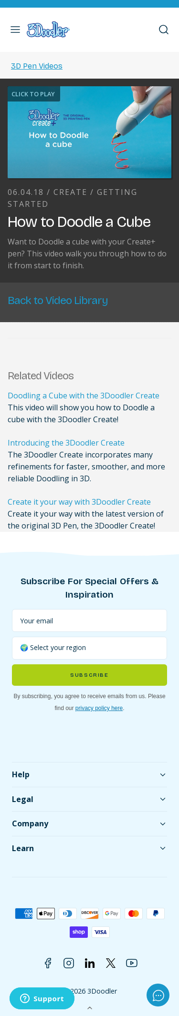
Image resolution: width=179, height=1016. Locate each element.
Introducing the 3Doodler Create (66, 442)
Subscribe (89, 675)
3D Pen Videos (37, 66)
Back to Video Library (58, 300)
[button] (15, 29)
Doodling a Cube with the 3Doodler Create (83, 395)
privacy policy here (99, 708)
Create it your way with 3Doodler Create (79, 502)
